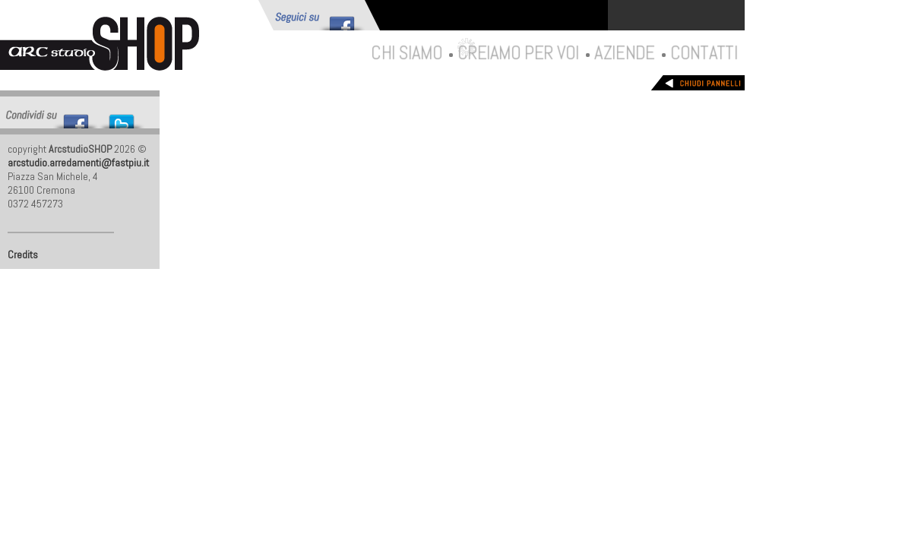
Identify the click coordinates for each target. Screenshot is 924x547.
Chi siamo (405, 52)
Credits (23, 254)
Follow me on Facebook (342, 19)
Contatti (703, 52)
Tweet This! (121, 117)
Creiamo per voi (518, 52)
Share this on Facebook (76, 117)
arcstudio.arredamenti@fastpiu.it (78, 162)
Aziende (623, 52)
